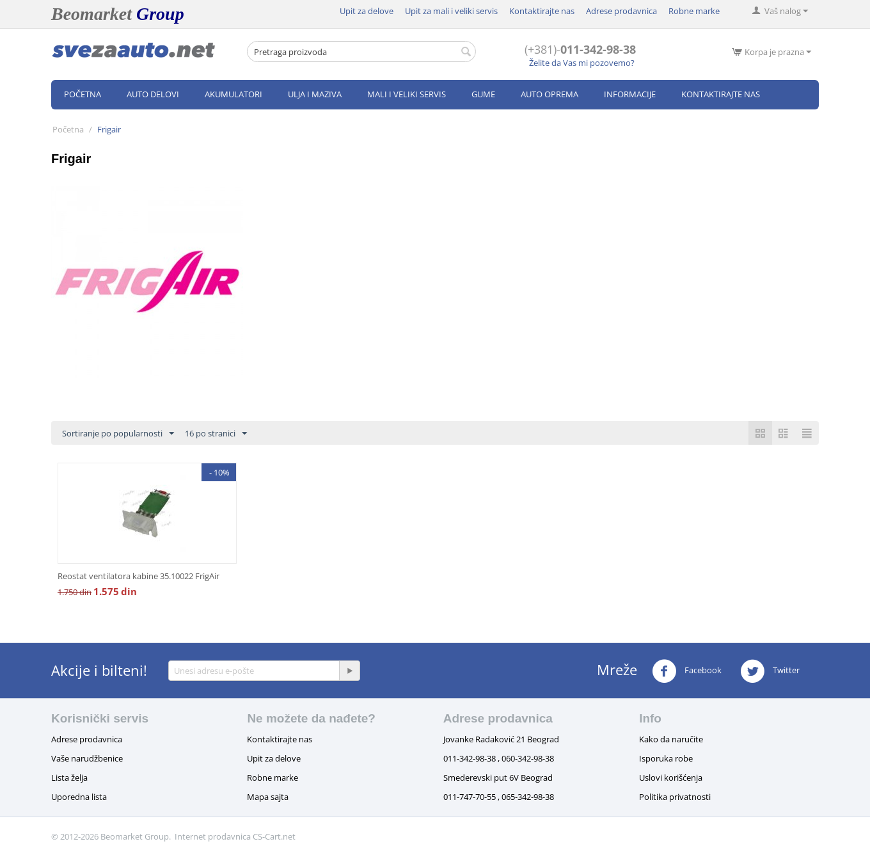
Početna (82, 94)
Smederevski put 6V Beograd (498, 777)
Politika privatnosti (675, 796)
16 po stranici (216, 433)
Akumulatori (233, 94)
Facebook (687, 671)
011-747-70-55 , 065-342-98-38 (498, 796)
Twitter (770, 671)
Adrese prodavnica (621, 11)
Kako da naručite (671, 739)
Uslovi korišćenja (670, 777)
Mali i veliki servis (406, 94)
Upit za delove (366, 11)
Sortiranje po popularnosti (118, 433)
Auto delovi (153, 94)
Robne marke (694, 11)
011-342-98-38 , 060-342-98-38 (498, 758)
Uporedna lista (79, 796)
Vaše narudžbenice (87, 758)
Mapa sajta (268, 796)
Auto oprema (549, 94)
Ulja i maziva (315, 94)
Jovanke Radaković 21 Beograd (501, 739)
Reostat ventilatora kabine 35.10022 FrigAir (138, 576)
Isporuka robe (666, 758)
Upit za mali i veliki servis (451, 11)
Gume (483, 94)
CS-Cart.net (274, 836)
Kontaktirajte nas (541, 11)
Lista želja (69, 777)
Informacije (630, 94)
